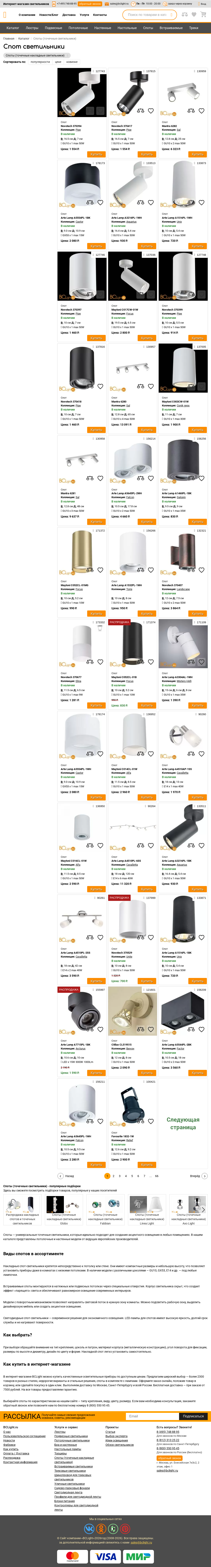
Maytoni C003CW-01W (175, 401)
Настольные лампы (67, 1449)
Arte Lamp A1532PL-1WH (126, 585)
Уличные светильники (69, 1483)
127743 (99, 71)
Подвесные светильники (71, 1436)
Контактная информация (20, 1462)
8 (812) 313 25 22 (168, 1440)
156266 (149, 530)
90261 (99, 897)
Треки (193, 28)
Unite (129, 956)
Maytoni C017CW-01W (124, 309)
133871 (200, 897)
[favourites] (100, 111)
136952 (149, 714)
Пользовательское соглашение (24, 1436)
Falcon (130, 497)
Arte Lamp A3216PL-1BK (176, 860)
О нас (7, 1431)
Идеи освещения (117, 1440)
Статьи (110, 1431)
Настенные (102, 28)
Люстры (32, 28)
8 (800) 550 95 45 (168, 1448)
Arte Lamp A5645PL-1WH (76, 1136)
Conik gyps (183, 405)
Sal (179, 129)
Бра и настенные (65, 1444)
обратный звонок (90, 3)
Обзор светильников (120, 1444)
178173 (99, 163)
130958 (99, 438)
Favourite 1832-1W (122, 1136)
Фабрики (9, 1444)
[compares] (90, 111)
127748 (200, 254)
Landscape (183, 589)
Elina (78, 681)
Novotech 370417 (121, 126)
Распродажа (11, 1457)
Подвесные (53, 28)
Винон (130, 1048)
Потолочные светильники (72, 1440)
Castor (79, 221)
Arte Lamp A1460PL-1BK (176, 493)
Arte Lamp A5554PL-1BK (75, 217)
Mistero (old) (184, 681)
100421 (149, 1081)
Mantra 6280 (118, 401)
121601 (149, 989)
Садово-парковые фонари (72, 1488)
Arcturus (81, 1048)
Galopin (181, 497)
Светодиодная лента (68, 1492)
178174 (99, 714)
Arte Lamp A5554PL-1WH (76, 769)
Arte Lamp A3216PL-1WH (126, 217)
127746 (99, 254)
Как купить (11, 1449)
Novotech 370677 (71, 677)
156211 (99, 1081)
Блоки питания (64, 1501)
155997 (99, 989)
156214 (149, 438)
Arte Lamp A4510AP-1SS (177, 769)
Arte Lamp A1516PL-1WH (177, 217)
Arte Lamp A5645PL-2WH (126, 493)
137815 (149, 71)
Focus (130, 313)
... (150, 1176)
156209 (200, 989)
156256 (200, 438)
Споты (148, 28)
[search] (171, 15)
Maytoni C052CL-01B (124, 677)
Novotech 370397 (71, 309)
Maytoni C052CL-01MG (74, 585)
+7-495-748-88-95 (67, 3)
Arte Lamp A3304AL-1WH (177, 677)
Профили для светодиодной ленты (77, 1496)
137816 (99, 346)
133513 (149, 163)
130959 (200, 71)
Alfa (128, 772)
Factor (180, 1048)
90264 (150, 806)
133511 (200, 806)
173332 (99, 622)
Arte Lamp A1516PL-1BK (176, 952)
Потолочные (78, 28)
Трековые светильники (70, 1470)
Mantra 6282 (169, 126)
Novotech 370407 (172, 585)
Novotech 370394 (71, 126)
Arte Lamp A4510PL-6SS (126, 860)
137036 (149, 254)
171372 (99, 530)
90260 (201, 714)
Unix (179, 221)
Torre (129, 589)
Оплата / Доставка (16, 1453)
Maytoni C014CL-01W (124, 769)
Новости (9, 1440)
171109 (200, 622)
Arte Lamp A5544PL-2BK (176, 1044)
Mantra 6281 (68, 493)
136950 (99, 806)
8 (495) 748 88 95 (168, 1431)
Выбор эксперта (117, 1436)
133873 (200, 163)
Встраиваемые (171, 28)
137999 (149, 897)
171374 (149, 622)
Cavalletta (182, 772)
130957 (149, 346)
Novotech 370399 (172, 309)
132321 (200, 530)
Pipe (78, 129)
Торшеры (60, 1453)
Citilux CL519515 (121, 1044)
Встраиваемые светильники (73, 1466)
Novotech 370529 (121, 952)
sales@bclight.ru (119, 3)
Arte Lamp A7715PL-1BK (75, 1044)
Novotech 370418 (71, 401)
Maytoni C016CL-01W (74, 860)
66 (156, 1176)
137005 (200, 346)
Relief (129, 1140)
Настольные (127, 28)
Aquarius (131, 221)
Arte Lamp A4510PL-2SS (75, 952)
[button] (202, 1209)
